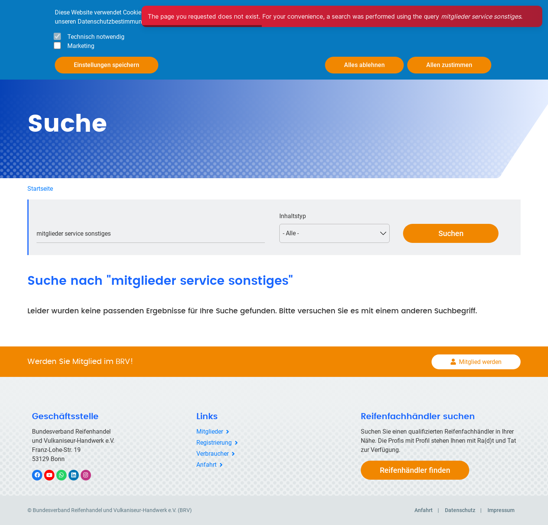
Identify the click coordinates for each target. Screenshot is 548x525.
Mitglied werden (480, 361)
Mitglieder (209, 431)
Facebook (41, 475)
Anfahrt (206, 464)
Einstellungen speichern (106, 65)
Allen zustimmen (449, 65)
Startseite (40, 188)
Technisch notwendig (95, 36)
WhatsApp (65, 475)
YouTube (54, 475)
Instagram (89, 475)
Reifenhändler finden (415, 470)
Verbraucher (212, 453)
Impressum (501, 510)
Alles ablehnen (364, 65)
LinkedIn (77, 475)
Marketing (80, 45)
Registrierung (214, 442)
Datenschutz (460, 510)
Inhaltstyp (292, 216)
